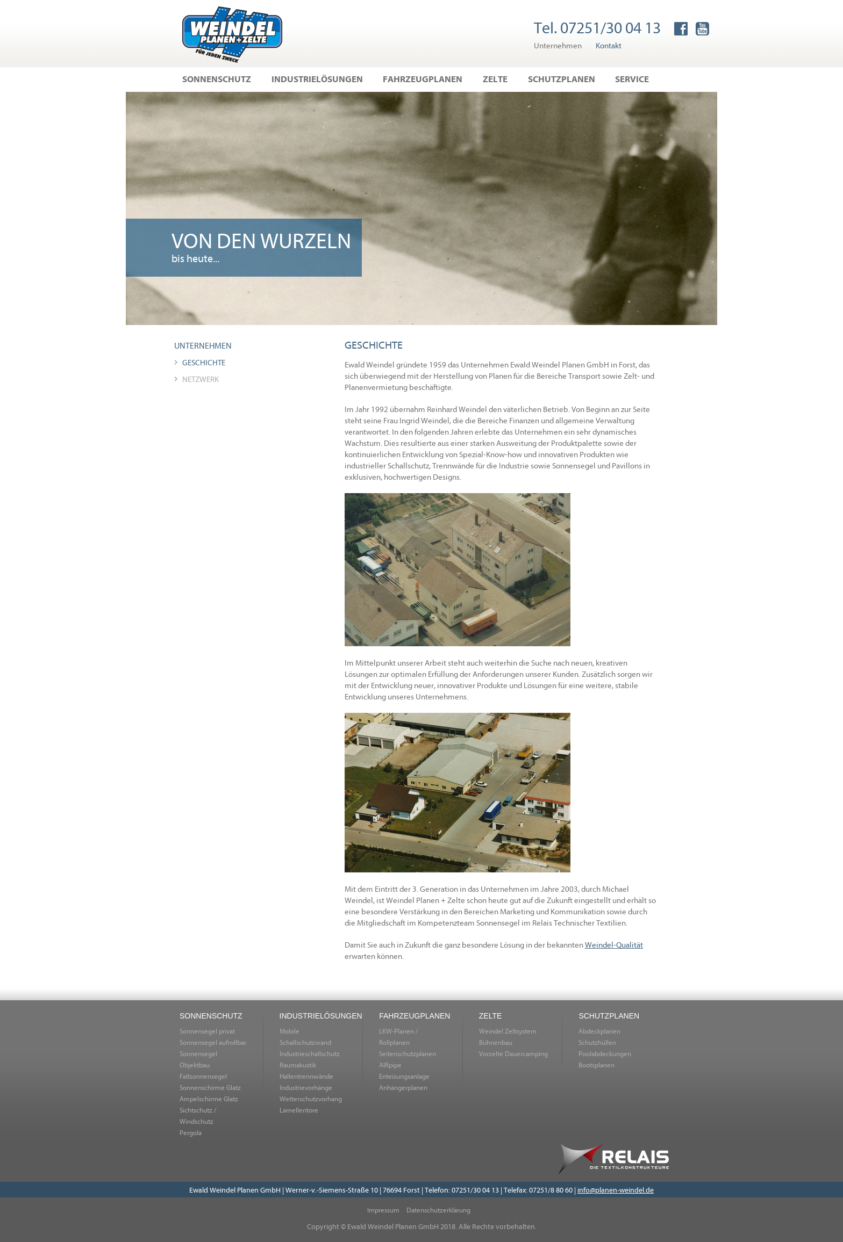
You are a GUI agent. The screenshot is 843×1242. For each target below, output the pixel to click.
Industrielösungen (317, 79)
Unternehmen (558, 45)
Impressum (383, 1210)
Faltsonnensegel (203, 1076)
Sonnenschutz (216, 79)
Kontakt (608, 45)
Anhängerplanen (403, 1087)
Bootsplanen (596, 1065)
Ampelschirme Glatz (209, 1098)
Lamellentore (299, 1110)
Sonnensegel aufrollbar (213, 1042)
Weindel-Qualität (614, 944)
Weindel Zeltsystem (508, 1031)
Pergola (191, 1132)
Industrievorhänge (306, 1087)
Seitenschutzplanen (407, 1053)
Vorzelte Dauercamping (513, 1053)
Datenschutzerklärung (438, 1210)
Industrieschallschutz (310, 1053)
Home (232, 34)
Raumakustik (298, 1065)
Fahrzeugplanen (422, 79)
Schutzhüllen (597, 1042)
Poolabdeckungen (604, 1053)
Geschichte (203, 362)
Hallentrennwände (306, 1076)
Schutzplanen (561, 79)
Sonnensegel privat (207, 1031)
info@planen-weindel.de (615, 1190)
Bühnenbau (495, 1042)
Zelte (495, 79)
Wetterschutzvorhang (311, 1098)
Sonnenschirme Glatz (210, 1087)
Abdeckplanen (599, 1031)
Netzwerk (200, 378)
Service (632, 79)
